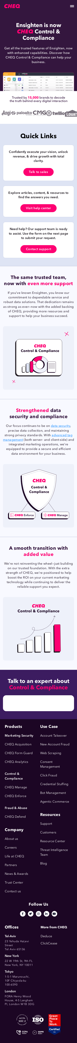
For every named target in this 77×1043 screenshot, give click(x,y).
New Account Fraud (54, 744)
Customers (48, 832)
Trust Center (14, 882)
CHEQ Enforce (15, 796)
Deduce (46, 936)
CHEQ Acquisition (18, 744)
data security (60, 426)
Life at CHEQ (14, 856)
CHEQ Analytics (16, 762)
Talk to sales (38, 172)
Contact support (38, 249)
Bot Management (53, 793)
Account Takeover (53, 735)
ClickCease (49, 943)
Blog (43, 863)
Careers (11, 847)
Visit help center (38, 208)
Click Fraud (48, 775)
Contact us (13, 891)
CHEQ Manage (16, 787)
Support (46, 823)
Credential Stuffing (54, 784)
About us (11, 839)
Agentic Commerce (54, 801)
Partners (11, 865)
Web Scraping (50, 753)
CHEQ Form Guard (19, 753)
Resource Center (52, 841)
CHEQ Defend (15, 817)
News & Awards (16, 874)
